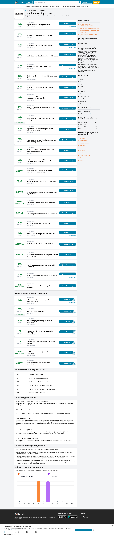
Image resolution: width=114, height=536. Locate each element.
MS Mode (82, 150)
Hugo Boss (83, 145)
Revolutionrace (84, 153)
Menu (29, 2)
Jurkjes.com (83, 148)
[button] (38, 534)
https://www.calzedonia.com (31, 18)
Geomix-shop (83, 140)
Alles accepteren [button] (83, 530)
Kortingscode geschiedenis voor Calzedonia (88, 35)
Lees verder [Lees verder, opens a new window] (13, 529)
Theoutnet (83, 158)
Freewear (82, 138)
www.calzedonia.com (90, 114)
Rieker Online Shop (85, 155)
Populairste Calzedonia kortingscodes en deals (86, 25)
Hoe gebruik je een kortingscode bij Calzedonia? (90, 31)
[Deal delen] (87, 2)
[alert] (57, 530)
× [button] (112, 525)
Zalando (82, 160)
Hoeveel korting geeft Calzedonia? (89, 28)
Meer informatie (72, 26)
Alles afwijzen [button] (101, 530)
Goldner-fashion (84, 143)
